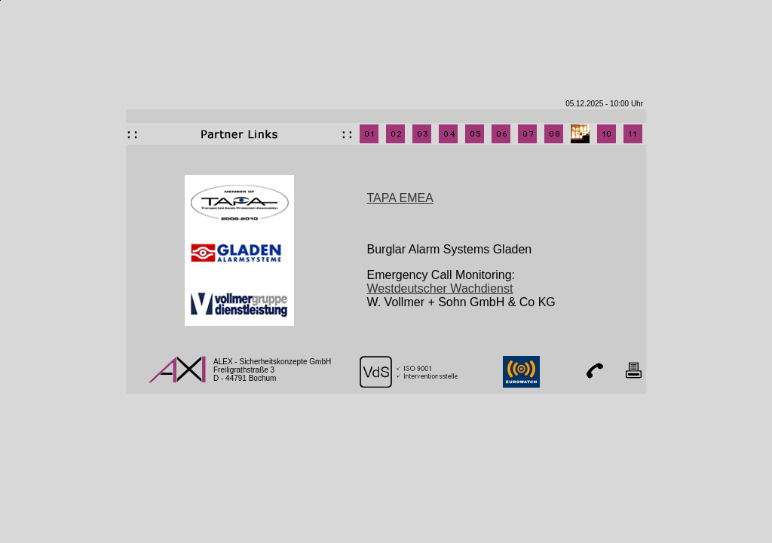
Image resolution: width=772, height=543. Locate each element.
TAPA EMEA (400, 198)
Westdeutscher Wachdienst (440, 288)
